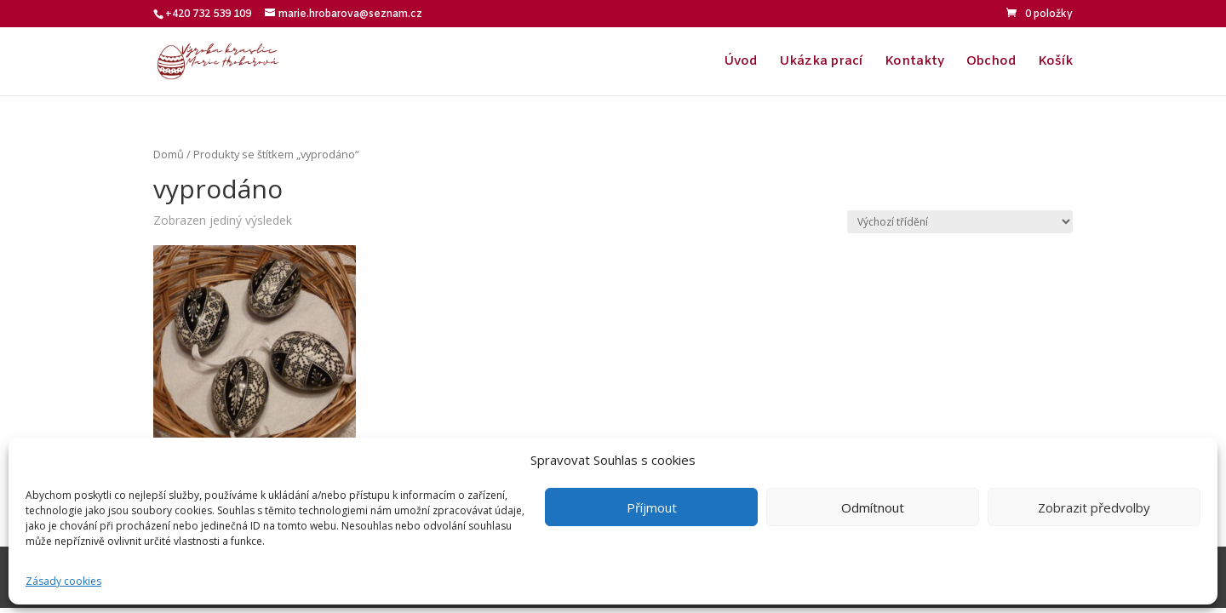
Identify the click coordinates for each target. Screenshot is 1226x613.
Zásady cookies (63, 581)
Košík (1055, 62)
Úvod (740, 62)
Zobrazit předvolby (1094, 507)
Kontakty (914, 62)
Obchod (991, 62)
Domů (168, 154)
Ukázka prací (820, 62)
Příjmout (652, 507)
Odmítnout (872, 507)
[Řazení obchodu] (960, 221)
